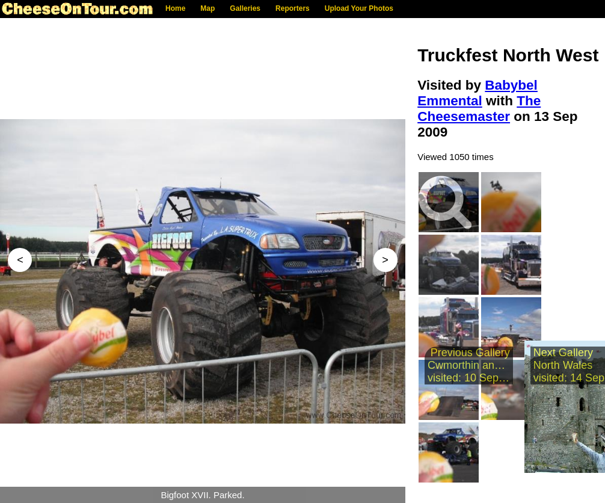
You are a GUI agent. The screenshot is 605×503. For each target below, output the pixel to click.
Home (175, 8)
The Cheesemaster (479, 108)
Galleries (245, 8)
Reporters (292, 8)
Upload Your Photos (359, 8)
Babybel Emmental (477, 93)
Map (207, 8)
